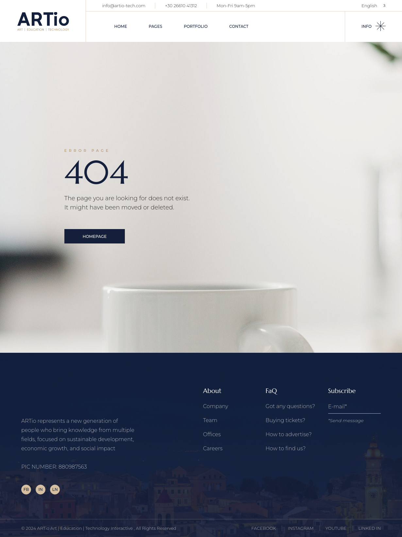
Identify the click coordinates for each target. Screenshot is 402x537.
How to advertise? (289, 434)
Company (215, 406)
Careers (213, 448)
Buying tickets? (286, 420)
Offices (212, 434)
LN (55, 489)
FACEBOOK (263, 528)
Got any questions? (290, 406)
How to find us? (286, 448)
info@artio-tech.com (123, 5)
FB (26, 489)
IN (40, 489)
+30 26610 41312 (181, 5)
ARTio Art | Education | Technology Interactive (85, 528)
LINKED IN (370, 528)
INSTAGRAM (301, 528)
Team (210, 420)
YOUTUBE (336, 528)
